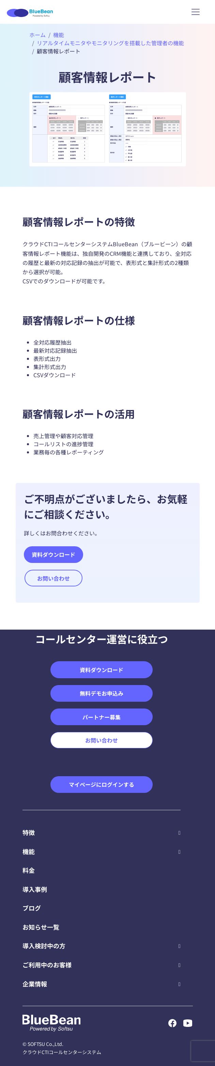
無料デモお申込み (101, 693)
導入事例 (34, 889)
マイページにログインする (101, 784)
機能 (58, 35)
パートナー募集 (101, 717)
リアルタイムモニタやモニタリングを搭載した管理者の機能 (110, 43)
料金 (28, 870)
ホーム (37, 35)
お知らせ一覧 (40, 926)
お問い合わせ (53, 578)
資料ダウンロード (53, 554)
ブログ (31, 907)
